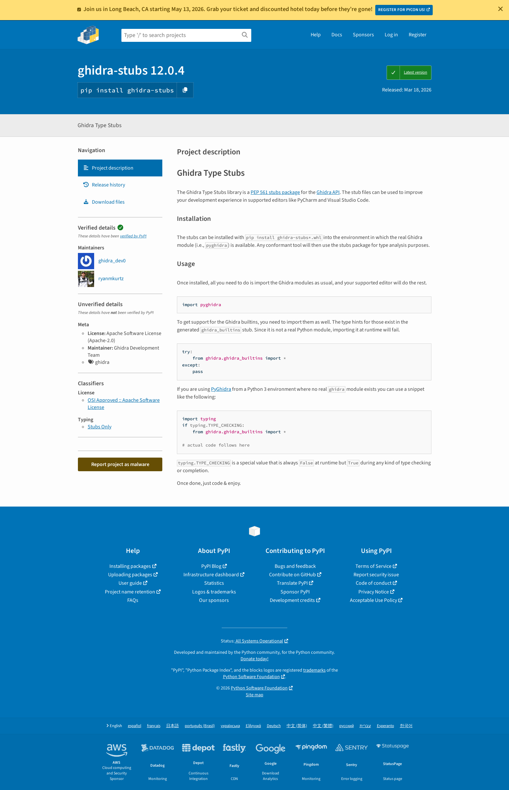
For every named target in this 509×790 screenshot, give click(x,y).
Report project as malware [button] (120, 464)
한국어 (406, 726)
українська (230, 726)
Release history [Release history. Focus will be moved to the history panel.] (104, 184)
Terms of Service (373, 566)
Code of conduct (373, 583)
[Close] (500, 8)
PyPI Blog (211, 566)
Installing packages (130, 566)
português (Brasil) (200, 726)
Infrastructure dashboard (211, 574)
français (153, 726)
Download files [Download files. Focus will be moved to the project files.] (104, 202)
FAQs (132, 600)
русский (346, 726)
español (134, 726)
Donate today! (254, 658)
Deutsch (274, 726)
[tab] (120, 168)
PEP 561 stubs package (275, 192)
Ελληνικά (253, 726)
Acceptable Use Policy (373, 600)
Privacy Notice (373, 591)
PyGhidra (221, 389)
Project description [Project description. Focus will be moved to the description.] (108, 168)
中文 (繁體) (323, 726)
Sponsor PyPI (295, 591)
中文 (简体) (297, 726)
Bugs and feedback (295, 566)
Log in (391, 34)
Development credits (292, 600)
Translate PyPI (292, 583)
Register (418, 34)
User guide (130, 583)
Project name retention (130, 591)
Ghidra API (328, 192)
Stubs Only (99, 426)
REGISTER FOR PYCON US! (401, 10)
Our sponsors (214, 600)
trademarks (314, 670)
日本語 (172, 726)
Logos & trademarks (214, 591)
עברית (365, 726)
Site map (254, 694)
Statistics (214, 583)
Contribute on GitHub (292, 574)
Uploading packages (130, 574)
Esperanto (385, 726)
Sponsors (363, 34)
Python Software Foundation (251, 676)
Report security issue (376, 574)
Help (316, 34)
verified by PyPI (133, 236)
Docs (336, 34)
